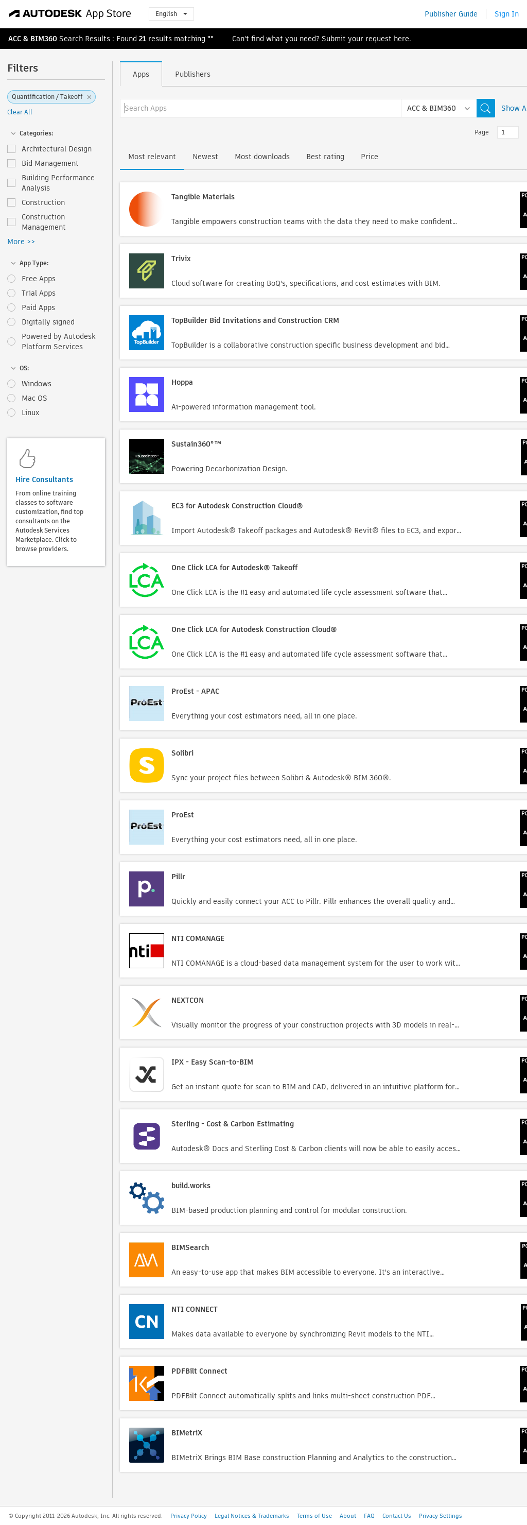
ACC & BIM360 (32, 38)
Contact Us (396, 1516)
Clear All (19, 112)
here (401, 38)
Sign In (507, 14)
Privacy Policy (188, 1516)
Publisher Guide (451, 14)
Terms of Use (314, 1516)
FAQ (369, 1516)
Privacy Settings (440, 1516)
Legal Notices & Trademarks (252, 1516)
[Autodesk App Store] (70, 14)
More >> (21, 241)
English (171, 13)
